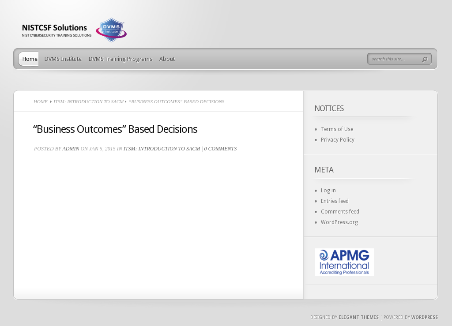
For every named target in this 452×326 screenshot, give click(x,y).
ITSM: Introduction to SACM (88, 101)
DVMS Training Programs (120, 59)
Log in (328, 190)
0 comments (220, 149)
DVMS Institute (63, 59)
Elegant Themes (359, 317)
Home (30, 59)
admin (70, 149)
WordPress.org (339, 222)
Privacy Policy (337, 140)
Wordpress (424, 317)
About (167, 59)
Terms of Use (337, 129)
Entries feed (335, 201)
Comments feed (340, 212)
